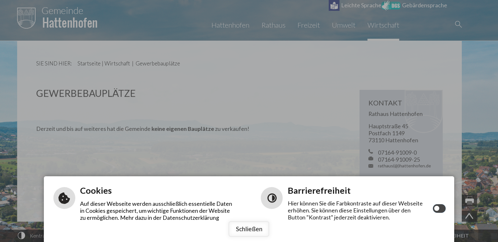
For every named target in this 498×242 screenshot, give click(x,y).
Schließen (249, 228)
